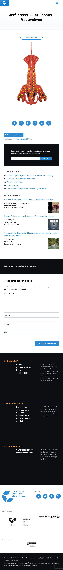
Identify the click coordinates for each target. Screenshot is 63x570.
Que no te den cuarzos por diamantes (21, 179)
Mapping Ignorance (13, 446)
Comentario (9, 294)
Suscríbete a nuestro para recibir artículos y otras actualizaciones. (30, 152)
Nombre (7, 316)
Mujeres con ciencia (13, 404)
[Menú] (57, 3)
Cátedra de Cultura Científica (22, 558)
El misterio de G (12, 185)
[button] (14, 123)
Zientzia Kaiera (11, 361)
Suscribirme (45, 158)
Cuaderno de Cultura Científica (21, 563)
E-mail (7, 324)
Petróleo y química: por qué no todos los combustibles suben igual (31, 176)
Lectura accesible (31, 37)
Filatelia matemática (14, 182)
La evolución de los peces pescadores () (26, 189)
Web (5, 333)
